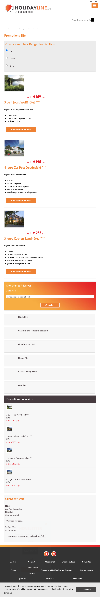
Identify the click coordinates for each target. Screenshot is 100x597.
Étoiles (12, 58)
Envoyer (30, 569)
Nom (11, 66)
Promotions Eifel (34, 29)
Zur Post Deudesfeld (13, 509)
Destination (11, 290)
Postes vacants (86, 570)
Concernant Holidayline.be (52, 570)
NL (91, 1)
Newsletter (86, 562)
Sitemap (68, 570)
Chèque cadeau (68, 562)
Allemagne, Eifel (12, 515)
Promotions (12, 29)
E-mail (30, 559)
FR (96, 1)
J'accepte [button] (86, 590)
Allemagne (22, 29)
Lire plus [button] (8, 593)
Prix (11, 51)
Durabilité (77, 578)
